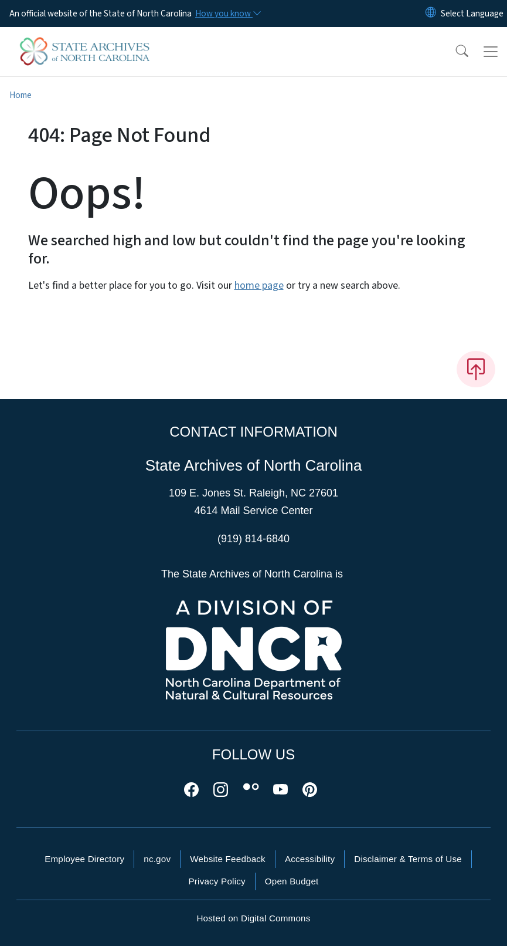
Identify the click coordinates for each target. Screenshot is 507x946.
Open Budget (292, 881)
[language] (472, 13)
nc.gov (157, 859)
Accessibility (310, 859)
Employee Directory (84, 859)
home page (259, 285)
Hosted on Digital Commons (253, 918)
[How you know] (227, 13)
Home (20, 95)
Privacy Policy (216, 881)
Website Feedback (228, 859)
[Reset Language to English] (431, 13)
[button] (454, 52)
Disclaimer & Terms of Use (408, 859)
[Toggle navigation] (490, 52)
